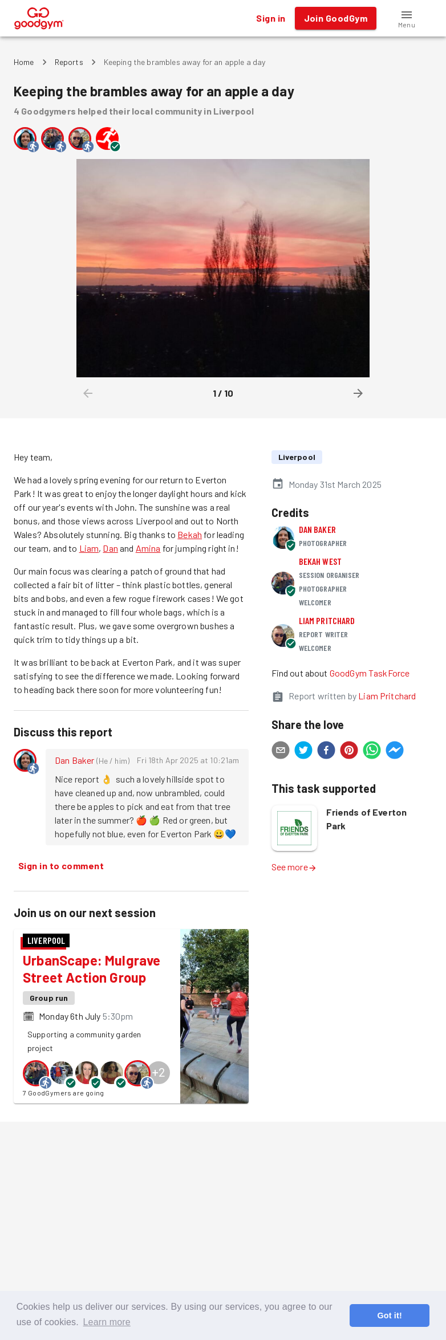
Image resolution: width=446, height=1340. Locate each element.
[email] (280, 752)
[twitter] (303, 752)
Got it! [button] (389, 1315)
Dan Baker (74, 760)
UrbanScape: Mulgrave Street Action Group (92, 968)
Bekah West (320, 561)
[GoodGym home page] (39, 16)
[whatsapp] (372, 752)
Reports (69, 62)
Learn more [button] (107, 1322)
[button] (406, 18)
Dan (110, 548)
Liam (89, 548)
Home (24, 62)
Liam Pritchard (327, 620)
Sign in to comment (61, 865)
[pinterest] (349, 752)
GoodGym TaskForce (370, 672)
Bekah (189, 534)
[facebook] (326, 752)
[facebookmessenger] (395, 752)
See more (294, 866)
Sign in (271, 18)
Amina (148, 548)
